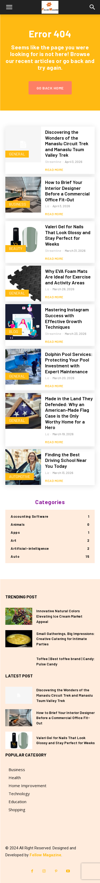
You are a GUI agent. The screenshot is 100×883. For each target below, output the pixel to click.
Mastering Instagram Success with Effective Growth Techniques (67, 318)
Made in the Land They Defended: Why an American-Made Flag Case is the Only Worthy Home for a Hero (69, 412)
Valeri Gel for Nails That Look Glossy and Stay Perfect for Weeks (67, 235)
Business (17, 204)
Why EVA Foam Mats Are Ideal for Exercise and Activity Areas (68, 276)
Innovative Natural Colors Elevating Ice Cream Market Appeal (59, 616)
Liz (47, 206)
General (17, 154)
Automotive (19, 476)
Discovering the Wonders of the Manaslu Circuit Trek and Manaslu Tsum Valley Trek (66, 143)
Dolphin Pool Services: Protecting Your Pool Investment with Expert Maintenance (69, 362)
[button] (9, 7)
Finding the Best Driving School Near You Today (66, 460)
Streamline (53, 161)
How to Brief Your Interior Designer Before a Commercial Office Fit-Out (67, 190)
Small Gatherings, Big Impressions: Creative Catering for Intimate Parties (65, 638)
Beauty (15, 248)
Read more (54, 169)
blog (13, 331)
